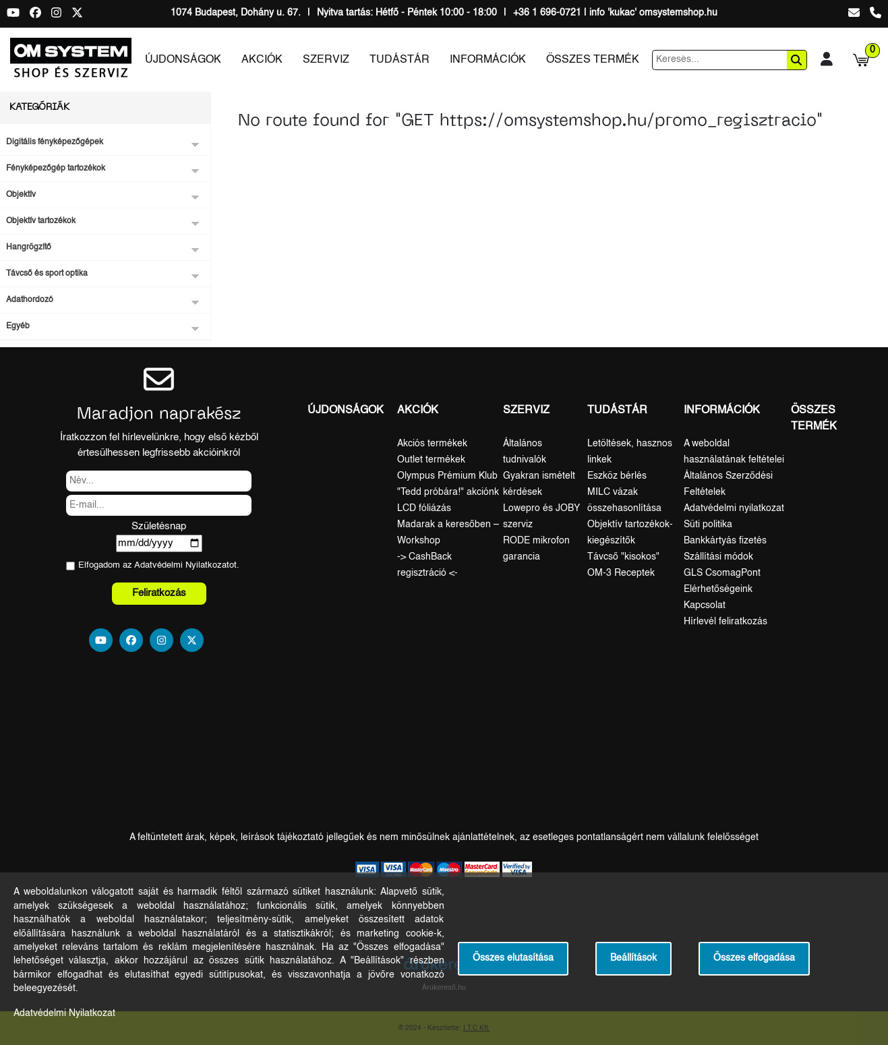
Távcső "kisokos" (623, 557)
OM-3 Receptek (621, 573)
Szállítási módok (718, 557)
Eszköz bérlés (617, 476)
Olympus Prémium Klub (447, 476)
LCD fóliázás (424, 508)
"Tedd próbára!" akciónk (448, 492)
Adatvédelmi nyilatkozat (734, 508)
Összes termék (592, 60)
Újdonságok (183, 60)
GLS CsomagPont (722, 573)
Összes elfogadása (754, 958)
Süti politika (708, 524)
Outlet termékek (431, 460)
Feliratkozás (159, 593)
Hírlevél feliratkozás (725, 621)
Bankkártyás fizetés (725, 540)
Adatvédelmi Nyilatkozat (181, 565)
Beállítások (633, 958)
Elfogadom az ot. (158, 565)
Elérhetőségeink (718, 589)
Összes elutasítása (513, 958)
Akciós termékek (432, 443)
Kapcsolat (705, 605)
